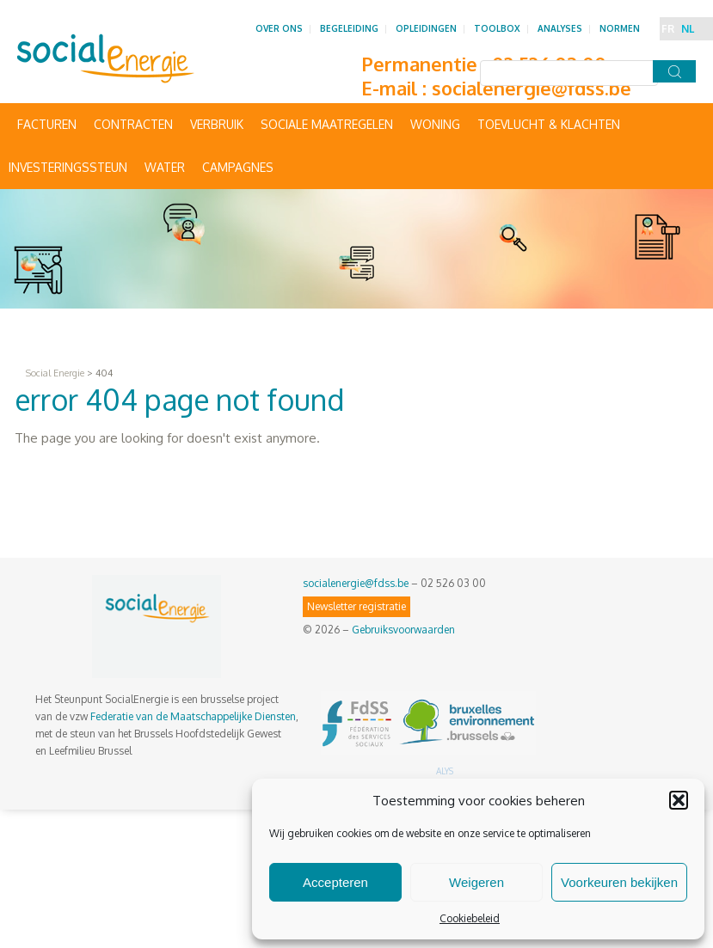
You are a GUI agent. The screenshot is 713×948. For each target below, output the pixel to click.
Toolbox (497, 28)
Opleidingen (426, 28)
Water (164, 167)
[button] (678, 800)
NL (687, 28)
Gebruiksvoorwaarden (403, 629)
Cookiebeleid (469, 918)
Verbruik (216, 124)
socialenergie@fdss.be (531, 88)
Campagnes (238, 167)
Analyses (560, 28)
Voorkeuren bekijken (619, 882)
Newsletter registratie (356, 606)
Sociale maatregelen (327, 124)
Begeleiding (349, 28)
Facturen (47, 124)
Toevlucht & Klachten (548, 124)
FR (667, 28)
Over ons (279, 28)
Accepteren (335, 882)
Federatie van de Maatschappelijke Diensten (193, 716)
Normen (619, 28)
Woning (435, 124)
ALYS (444, 771)
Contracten (133, 124)
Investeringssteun (68, 167)
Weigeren (476, 882)
